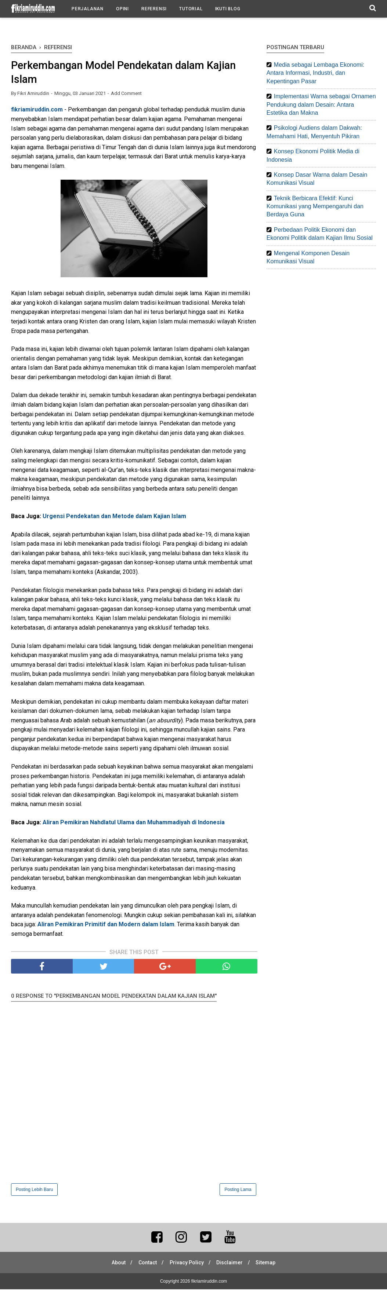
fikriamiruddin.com (37, 110)
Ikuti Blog (227, 8)
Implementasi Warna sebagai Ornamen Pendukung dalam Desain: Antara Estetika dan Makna (321, 104)
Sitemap (268, 1263)
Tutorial (190, 8)
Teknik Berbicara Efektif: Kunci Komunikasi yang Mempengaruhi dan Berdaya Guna (315, 206)
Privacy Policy (187, 1263)
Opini (122, 8)
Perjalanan (88, 8)
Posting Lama (237, 1190)
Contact (146, 1263)
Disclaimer (231, 1263)
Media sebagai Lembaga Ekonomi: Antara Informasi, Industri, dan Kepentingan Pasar (315, 73)
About (116, 1263)
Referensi (154, 8)
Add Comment (126, 94)
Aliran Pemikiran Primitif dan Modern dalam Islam (105, 925)
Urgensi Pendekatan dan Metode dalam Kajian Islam (114, 517)
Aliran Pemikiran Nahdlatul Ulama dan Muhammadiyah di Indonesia (134, 823)
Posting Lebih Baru (34, 1190)
